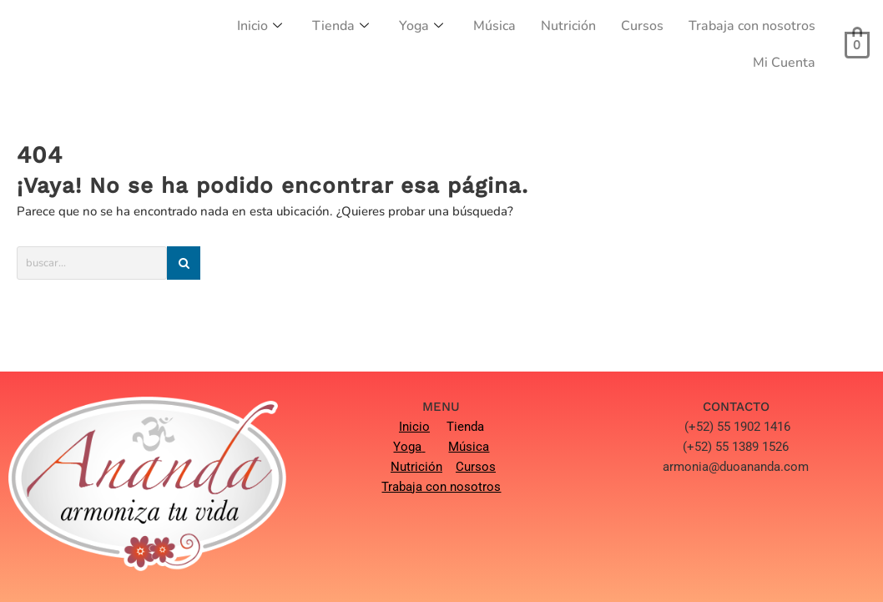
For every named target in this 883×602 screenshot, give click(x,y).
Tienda (340, 26)
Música (494, 26)
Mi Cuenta (784, 62)
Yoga (421, 26)
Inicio (259, 26)
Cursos (642, 26)
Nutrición (568, 26)
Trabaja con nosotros (752, 26)
